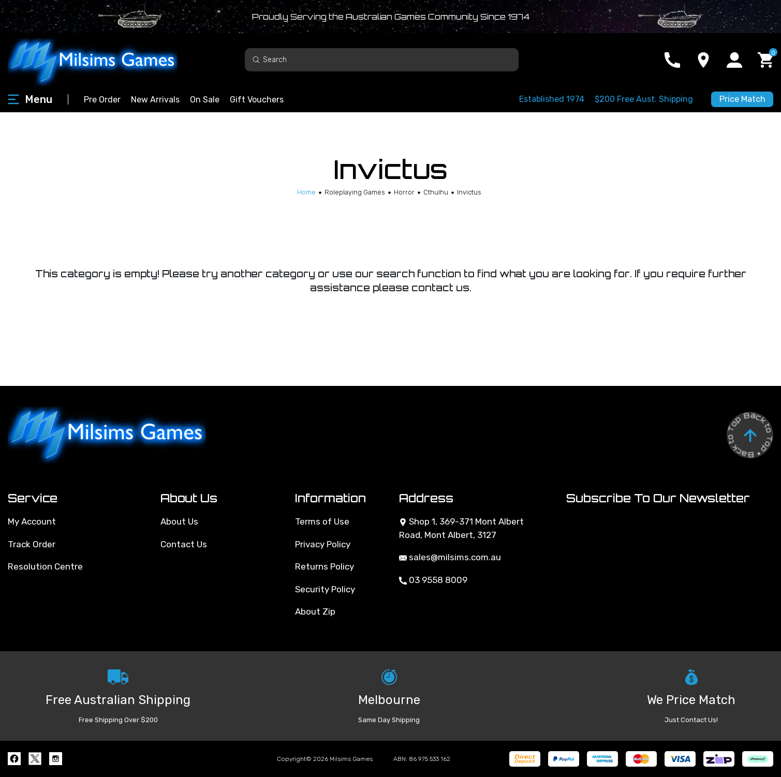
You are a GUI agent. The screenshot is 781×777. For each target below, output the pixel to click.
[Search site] (256, 59)
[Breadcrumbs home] (306, 192)
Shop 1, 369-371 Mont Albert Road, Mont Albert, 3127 (461, 528)
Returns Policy (324, 566)
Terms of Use (322, 521)
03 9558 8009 (433, 580)
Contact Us (183, 544)
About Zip (315, 611)
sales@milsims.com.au (450, 557)
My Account (32, 521)
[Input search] (382, 59)
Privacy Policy (322, 544)
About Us (179, 521)
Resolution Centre (45, 566)
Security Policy (325, 589)
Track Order (31, 544)
